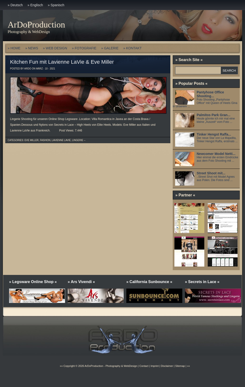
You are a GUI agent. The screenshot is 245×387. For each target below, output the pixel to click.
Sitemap (179, 365)
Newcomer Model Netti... (216, 154)
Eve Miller (31, 140)
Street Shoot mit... (211, 173)
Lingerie (77, 140)
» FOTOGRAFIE (84, 48)
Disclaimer (167, 365)
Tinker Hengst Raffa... (214, 134)
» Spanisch (56, 5)
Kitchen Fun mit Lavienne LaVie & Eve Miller (62, 62)
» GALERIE (109, 48)
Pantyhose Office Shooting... (210, 94)
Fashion (45, 140)
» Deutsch (15, 5)
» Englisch (35, 5)
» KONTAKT (132, 48)
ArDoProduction (36, 24)
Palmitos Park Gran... (213, 115)
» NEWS (31, 48)
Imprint (154, 365)
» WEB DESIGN (55, 48)
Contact (143, 365)
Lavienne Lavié (61, 140)
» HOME (14, 48)
